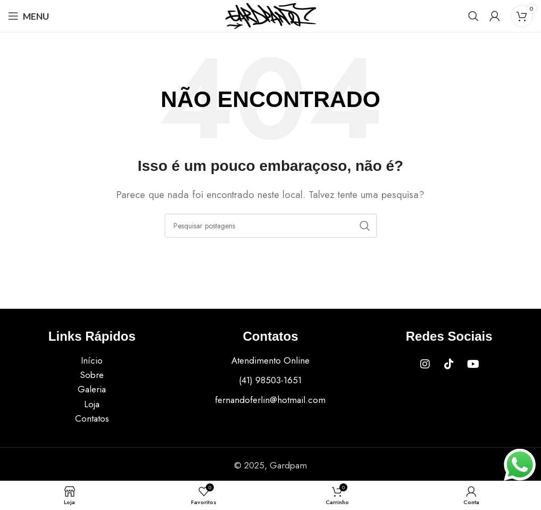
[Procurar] (473, 16)
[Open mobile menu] (28, 16)
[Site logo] (271, 15)
